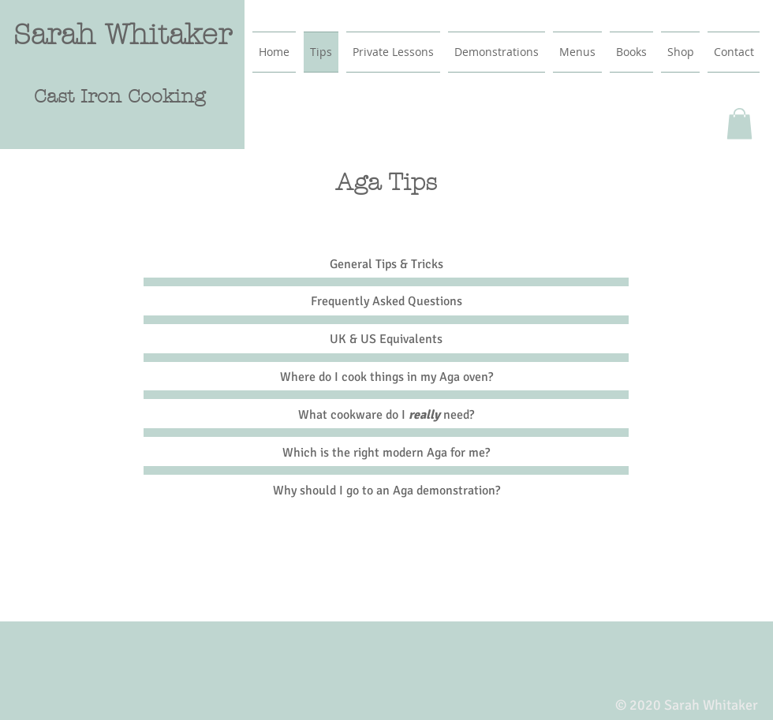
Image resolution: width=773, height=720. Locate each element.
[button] (739, 123)
